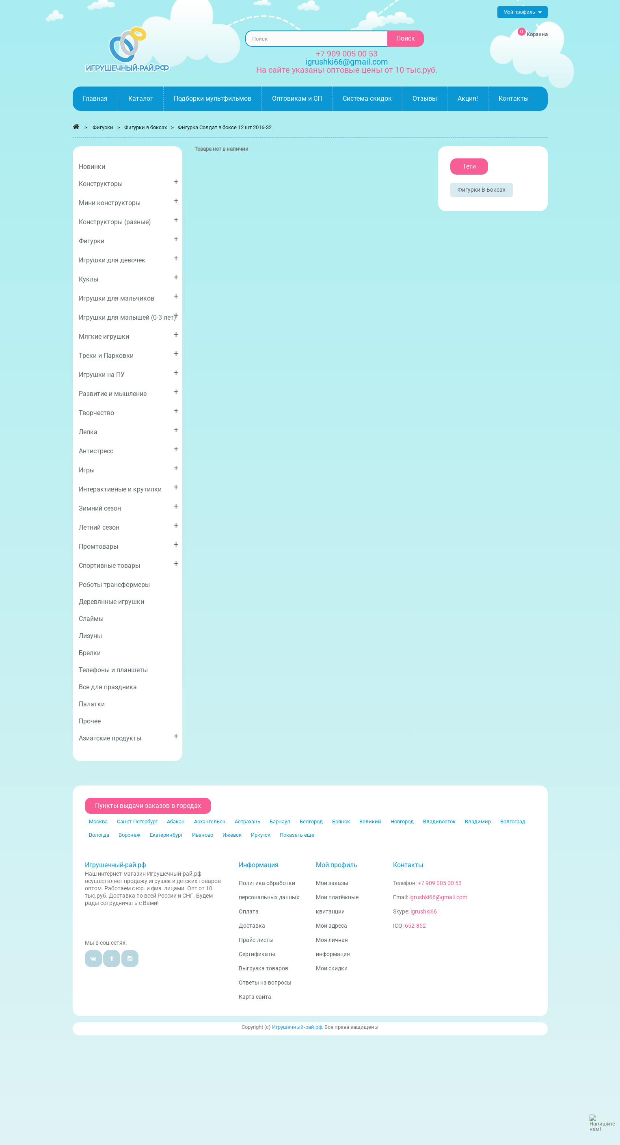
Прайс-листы (256, 940)
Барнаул (280, 821)
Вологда (99, 835)
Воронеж (129, 835)
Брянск (341, 821)
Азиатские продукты (128, 736)
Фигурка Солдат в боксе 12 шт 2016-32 (225, 127)
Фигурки (128, 239)
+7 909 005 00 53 (347, 53)
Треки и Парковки (128, 353)
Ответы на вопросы (265, 982)
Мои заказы (332, 883)
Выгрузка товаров (263, 968)
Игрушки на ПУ (128, 373)
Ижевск (232, 835)
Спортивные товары (128, 563)
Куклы (128, 277)
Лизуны (90, 636)
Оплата (249, 911)
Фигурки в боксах (482, 189)
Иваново (202, 835)
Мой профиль (336, 865)
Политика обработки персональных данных (269, 890)
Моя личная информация (333, 947)
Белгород (311, 821)
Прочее (90, 721)
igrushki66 (423, 911)
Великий (370, 821)
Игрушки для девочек (128, 258)
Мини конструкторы (128, 201)
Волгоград (512, 821)
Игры (128, 468)
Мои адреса (331, 925)
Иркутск (260, 835)
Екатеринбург (166, 835)
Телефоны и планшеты (113, 670)
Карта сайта (255, 996)
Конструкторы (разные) (128, 220)
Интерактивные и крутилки (128, 487)
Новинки (92, 167)
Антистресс (128, 449)
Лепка (128, 430)
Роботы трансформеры (114, 585)
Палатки (92, 704)
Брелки (90, 653)
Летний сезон (128, 525)
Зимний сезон (128, 506)
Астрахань (247, 821)
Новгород (402, 821)
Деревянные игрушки (111, 602)
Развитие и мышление (128, 392)
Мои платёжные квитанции (337, 904)
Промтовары (128, 544)
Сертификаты (257, 954)
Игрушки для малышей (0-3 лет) (128, 315)
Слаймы (91, 619)
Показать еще (297, 835)
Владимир (478, 821)
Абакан (176, 821)
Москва (98, 821)
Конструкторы (128, 182)
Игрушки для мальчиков (128, 296)
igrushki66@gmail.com (438, 897)
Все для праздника (108, 687)
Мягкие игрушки (128, 334)
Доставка (252, 925)
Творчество (128, 411)
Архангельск (209, 821)
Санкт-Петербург (137, 821)
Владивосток (439, 821)
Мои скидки (332, 968)
